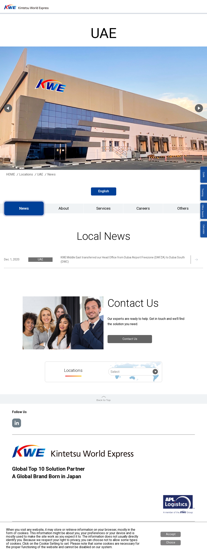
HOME (10, 174)
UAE (40, 174)
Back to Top (103, 400)
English (103, 191)
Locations (26, 174)
